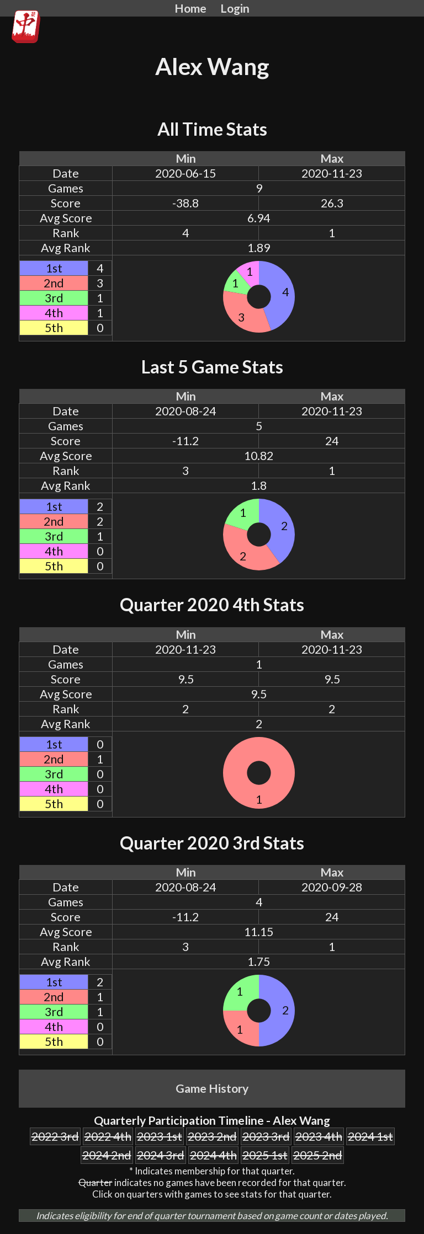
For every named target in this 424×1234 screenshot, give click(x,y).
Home (190, 8)
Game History (212, 1088)
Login (235, 8)
